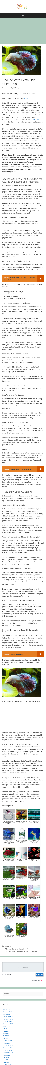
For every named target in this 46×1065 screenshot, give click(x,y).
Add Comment (39, 974)
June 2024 (6, 1060)
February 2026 (7, 1012)
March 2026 (6, 1009)
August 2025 (7, 1026)
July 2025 (6, 1028)
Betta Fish (8, 946)
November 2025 (8, 1019)
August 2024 (7, 1055)
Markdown (9, 974)
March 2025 (6, 1038)
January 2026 (7, 1014)
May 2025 (6, 1033)
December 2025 (8, 1017)
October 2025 (7, 1021)
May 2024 (6, 1062)
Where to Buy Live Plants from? (16, 949)
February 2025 (7, 1041)
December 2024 (8, 1045)
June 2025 (6, 1031)
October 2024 (7, 1050)
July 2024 (6, 1057)
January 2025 (7, 1043)
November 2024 (8, 1048)
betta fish (35, 119)
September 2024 (8, 1053)
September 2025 (8, 1024)
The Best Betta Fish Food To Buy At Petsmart (21, 952)
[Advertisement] (23, 30)
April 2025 (6, 1036)
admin (26, 98)
